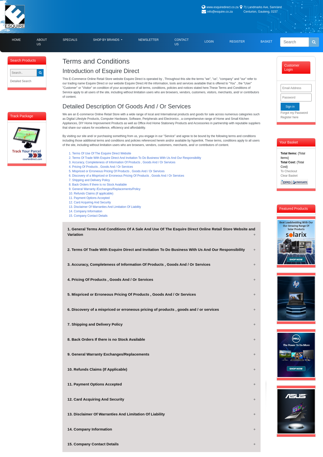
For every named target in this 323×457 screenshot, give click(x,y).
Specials (70, 40)
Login (209, 41)
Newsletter (148, 40)
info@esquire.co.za (220, 11)
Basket (266, 41)
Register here (289, 117)
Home (20, 39)
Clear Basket (289, 175)
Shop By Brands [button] (106, 40)
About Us (42, 42)
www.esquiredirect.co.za (223, 7)
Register (237, 41)
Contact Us (181, 42)
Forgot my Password (294, 113)
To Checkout (289, 171)
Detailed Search (20, 81)
